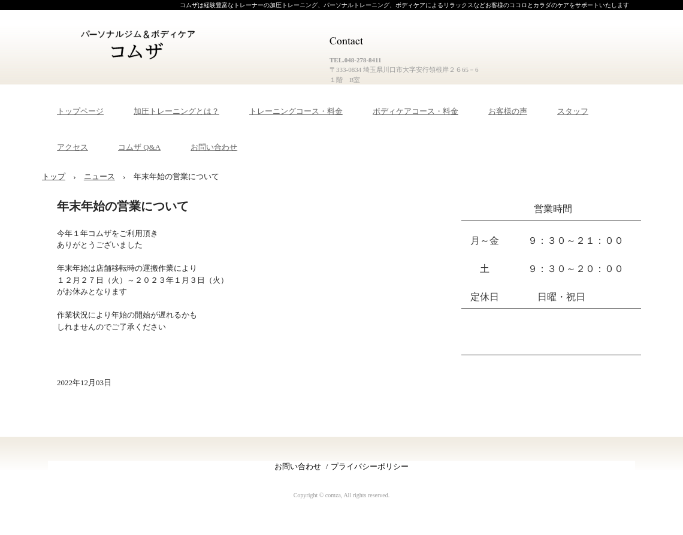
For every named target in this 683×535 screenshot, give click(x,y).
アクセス (72, 147)
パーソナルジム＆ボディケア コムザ (141, 46)
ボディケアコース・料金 (415, 111)
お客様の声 (507, 111)
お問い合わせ (214, 147)
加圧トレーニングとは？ (176, 111)
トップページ (80, 111)
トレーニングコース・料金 (296, 111)
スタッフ (572, 111)
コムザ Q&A (139, 147)
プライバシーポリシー (370, 466)
